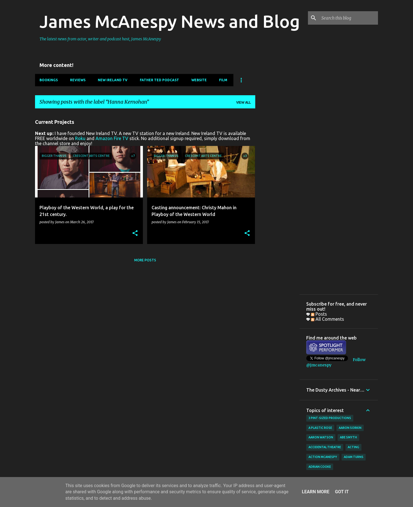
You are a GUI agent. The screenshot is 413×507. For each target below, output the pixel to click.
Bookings (49, 80)
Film (223, 80)
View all (243, 102)
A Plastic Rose (320, 427)
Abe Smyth (348, 437)
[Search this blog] (348, 18)
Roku (80, 138)
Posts (319, 314)
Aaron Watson (320, 437)
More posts (145, 260)
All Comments (327, 319)
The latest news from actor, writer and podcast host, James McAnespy (100, 38)
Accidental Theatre (324, 447)
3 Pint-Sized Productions (329, 418)
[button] (135, 233)
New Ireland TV (112, 80)
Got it (342, 491)
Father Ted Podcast (159, 80)
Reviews (77, 80)
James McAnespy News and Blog (170, 21)
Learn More (315, 491)
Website (199, 80)
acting (353, 447)
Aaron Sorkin (350, 427)
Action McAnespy (322, 457)
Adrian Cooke (319, 466)
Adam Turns (353, 457)
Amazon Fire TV (112, 138)
